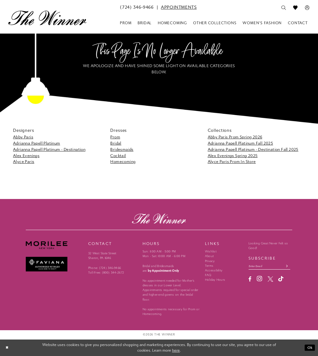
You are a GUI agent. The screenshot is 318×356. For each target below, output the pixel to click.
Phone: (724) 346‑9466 (104, 268)
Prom (115, 137)
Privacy (210, 261)
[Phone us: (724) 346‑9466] (136, 7)
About (209, 256)
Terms (209, 266)
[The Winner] (47, 18)
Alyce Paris (23, 161)
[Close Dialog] (7, 347)
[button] (307, 7)
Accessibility (213, 270)
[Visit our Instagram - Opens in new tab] (259, 279)
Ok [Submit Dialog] (310, 347)
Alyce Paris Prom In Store (232, 161)
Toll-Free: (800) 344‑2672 (106, 273)
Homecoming (122, 161)
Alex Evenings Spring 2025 (233, 155)
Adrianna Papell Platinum (36, 143)
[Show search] (283, 7)
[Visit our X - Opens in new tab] (270, 279)
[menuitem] (136, 7)
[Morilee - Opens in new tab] (54, 245)
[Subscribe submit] (288, 266)
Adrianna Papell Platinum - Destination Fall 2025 (253, 149)
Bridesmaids (121, 149)
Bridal (115, 143)
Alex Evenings (26, 155)
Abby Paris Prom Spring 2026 (235, 137)
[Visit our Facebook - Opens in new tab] (250, 279)
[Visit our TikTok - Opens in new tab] (281, 279)
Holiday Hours (215, 280)
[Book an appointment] (178, 7)
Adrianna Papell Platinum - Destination (49, 149)
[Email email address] (270, 266)
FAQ (208, 275)
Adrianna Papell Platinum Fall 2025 (240, 143)
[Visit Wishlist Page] (295, 7)
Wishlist (210, 251)
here (176, 350)
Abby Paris (23, 137)
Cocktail (118, 155)
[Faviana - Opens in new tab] (54, 264)
